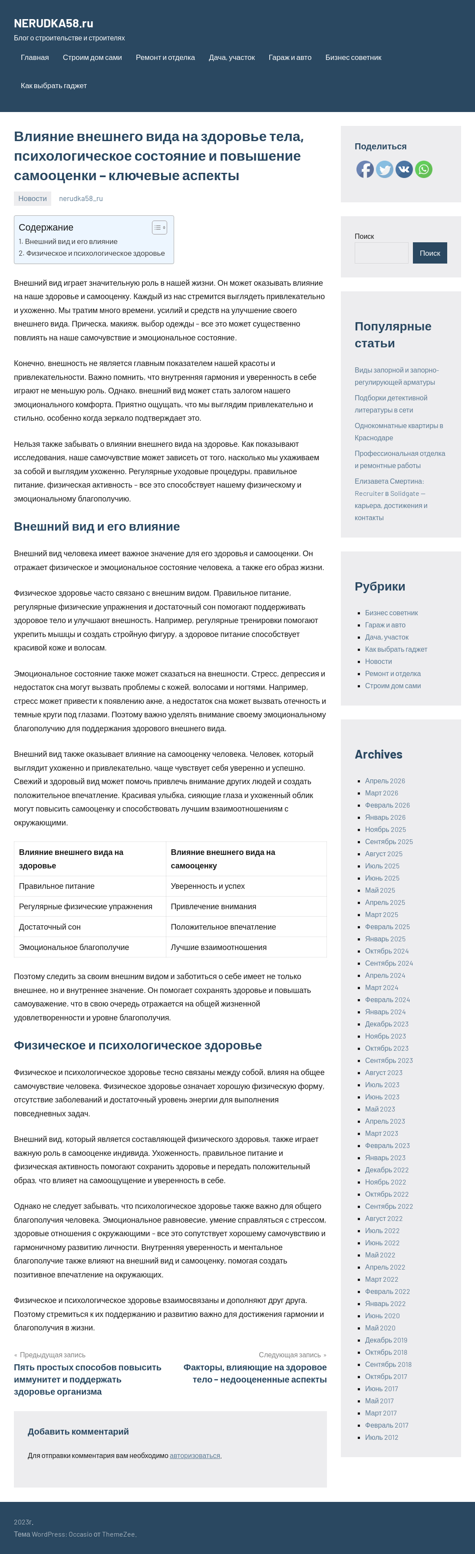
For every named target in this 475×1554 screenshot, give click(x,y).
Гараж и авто (290, 57)
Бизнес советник (354, 57)
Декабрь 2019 (386, 1340)
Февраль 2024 (387, 999)
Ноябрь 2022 (385, 1182)
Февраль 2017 (387, 1425)
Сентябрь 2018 (388, 1364)
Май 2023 (380, 1109)
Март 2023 (381, 1133)
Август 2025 (383, 853)
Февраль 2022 (387, 1291)
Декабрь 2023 (387, 1024)
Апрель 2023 (385, 1121)
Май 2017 (379, 1400)
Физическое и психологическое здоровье (95, 252)
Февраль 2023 (387, 1145)
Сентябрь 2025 (389, 841)
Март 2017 (381, 1413)
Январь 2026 (385, 817)
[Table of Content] (159, 227)
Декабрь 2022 (387, 1169)
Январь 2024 (385, 1011)
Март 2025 (381, 914)
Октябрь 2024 (387, 951)
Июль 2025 (382, 865)
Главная (35, 57)
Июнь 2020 (382, 1315)
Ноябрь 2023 (385, 1036)
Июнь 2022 (382, 1242)
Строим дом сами (92, 57)
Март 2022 (382, 1279)
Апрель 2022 (385, 1267)
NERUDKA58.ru (60, 21)
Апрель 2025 (385, 902)
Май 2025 (380, 890)
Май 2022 (380, 1254)
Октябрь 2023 (387, 1048)
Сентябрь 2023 (389, 1060)
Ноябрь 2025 (385, 829)
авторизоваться (195, 1455)
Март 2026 (381, 793)
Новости (32, 198)
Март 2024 (382, 987)
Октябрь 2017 (386, 1376)
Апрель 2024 (385, 975)
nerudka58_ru (81, 198)
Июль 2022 (382, 1230)
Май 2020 (380, 1327)
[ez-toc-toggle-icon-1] (155, 227)
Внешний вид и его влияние (71, 241)
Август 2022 (384, 1218)
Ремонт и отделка (165, 57)
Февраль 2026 (387, 805)
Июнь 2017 (381, 1388)
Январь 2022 (385, 1303)
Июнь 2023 (382, 1096)
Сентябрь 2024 (389, 963)
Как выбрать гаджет (54, 85)
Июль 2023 (382, 1084)
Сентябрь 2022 (389, 1206)
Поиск (364, 236)
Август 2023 (383, 1072)
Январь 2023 (385, 1157)
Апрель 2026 (385, 780)
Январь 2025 (385, 938)
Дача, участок (232, 57)
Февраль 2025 (387, 926)
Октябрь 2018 (386, 1352)
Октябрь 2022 (387, 1194)
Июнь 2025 (382, 878)
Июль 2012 (382, 1437)
